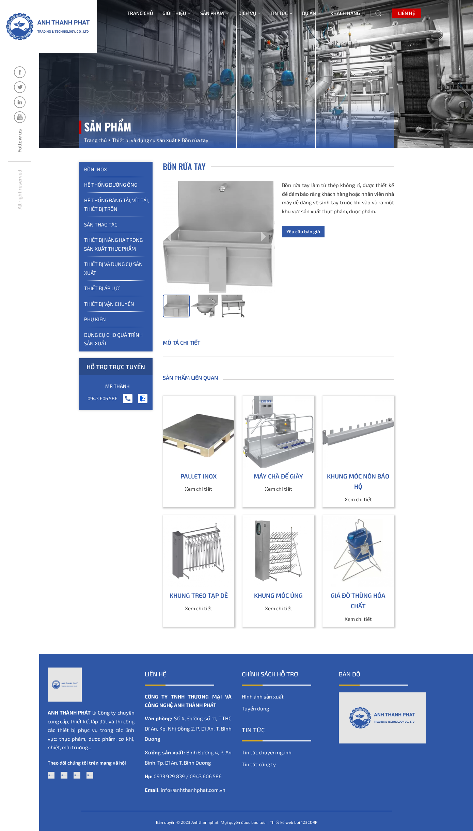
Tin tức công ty (259, 764)
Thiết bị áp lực (102, 288)
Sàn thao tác (100, 224)
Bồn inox (95, 169)
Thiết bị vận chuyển (109, 304)
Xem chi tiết (198, 489)
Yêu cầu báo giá (303, 231)
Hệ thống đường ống (110, 185)
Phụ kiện (95, 319)
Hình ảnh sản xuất (263, 696)
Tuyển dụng (255, 708)
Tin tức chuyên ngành (266, 752)
